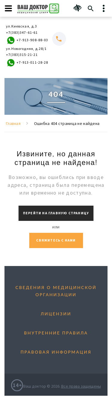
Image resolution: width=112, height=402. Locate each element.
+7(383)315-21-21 (22, 54)
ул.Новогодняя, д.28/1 (26, 48)
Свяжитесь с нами (56, 240)
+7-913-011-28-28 (27, 63)
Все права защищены (81, 386)
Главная (13, 123)
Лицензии (56, 313)
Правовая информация (56, 351)
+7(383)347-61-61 (22, 32)
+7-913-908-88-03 (27, 40)
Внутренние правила (56, 332)
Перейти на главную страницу (56, 213)
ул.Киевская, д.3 (21, 26)
